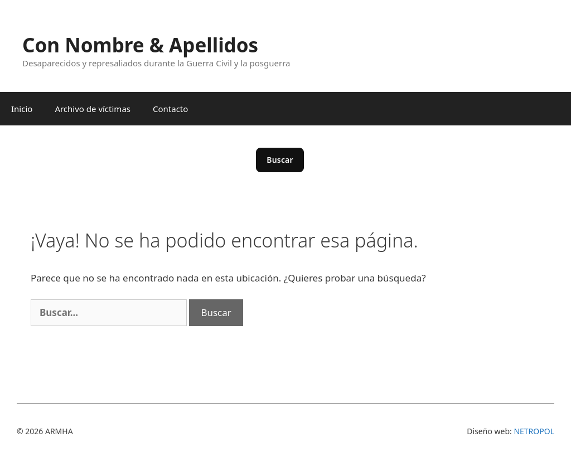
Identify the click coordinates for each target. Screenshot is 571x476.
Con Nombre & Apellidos (140, 45)
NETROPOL (534, 431)
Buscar (280, 159)
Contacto (170, 108)
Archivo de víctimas (92, 108)
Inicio (21, 108)
